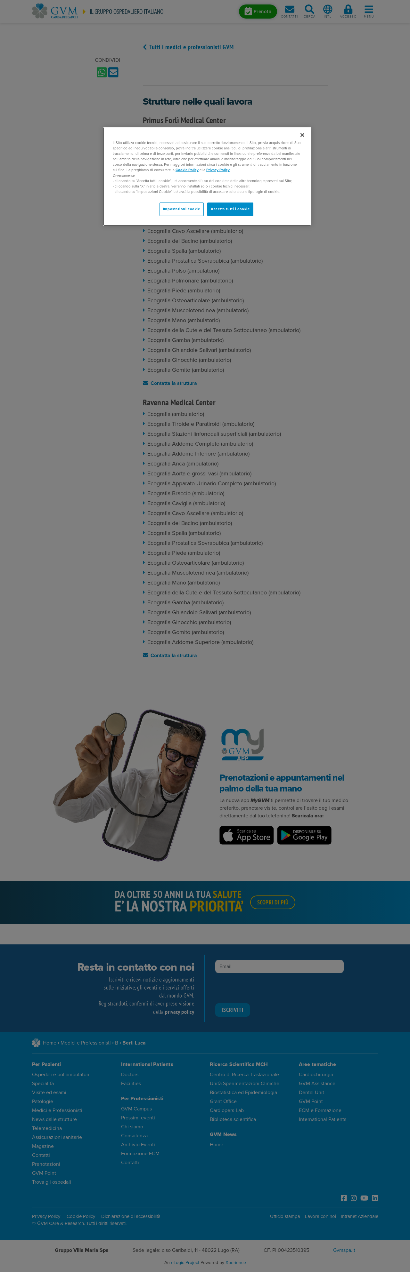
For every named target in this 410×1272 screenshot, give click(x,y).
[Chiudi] (302, 135)
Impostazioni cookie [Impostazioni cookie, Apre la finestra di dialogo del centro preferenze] (181, 209)
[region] (207, 176)
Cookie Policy (187, 170)
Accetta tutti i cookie (230, 209)
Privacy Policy (218, 170)
